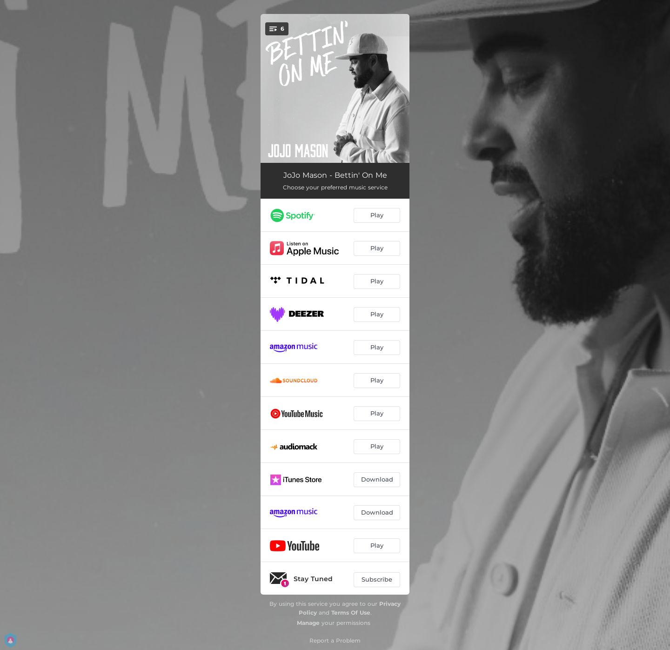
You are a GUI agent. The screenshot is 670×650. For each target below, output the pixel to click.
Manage (308, 622)
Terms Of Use (350, 612)
